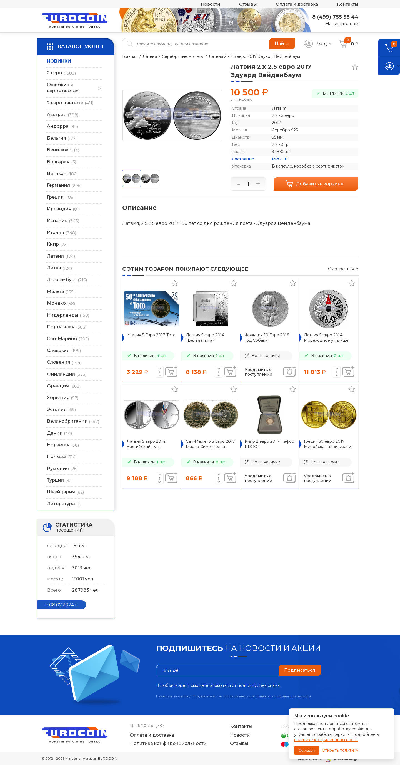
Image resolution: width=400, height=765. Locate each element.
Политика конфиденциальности (168, 743)
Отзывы (248, 4)
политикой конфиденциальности (281, 696)
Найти (282, 43)
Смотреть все (343, 268)
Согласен (307, 750)
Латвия (149, 56)
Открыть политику (340, 750)
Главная (130, 56)
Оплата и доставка (297, 4)
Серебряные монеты (183, 56)
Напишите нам (342, 23)
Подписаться (299, 670)
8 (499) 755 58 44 (335, 17)
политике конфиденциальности (326, 739)
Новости (210, 4)
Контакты (347, 4)
